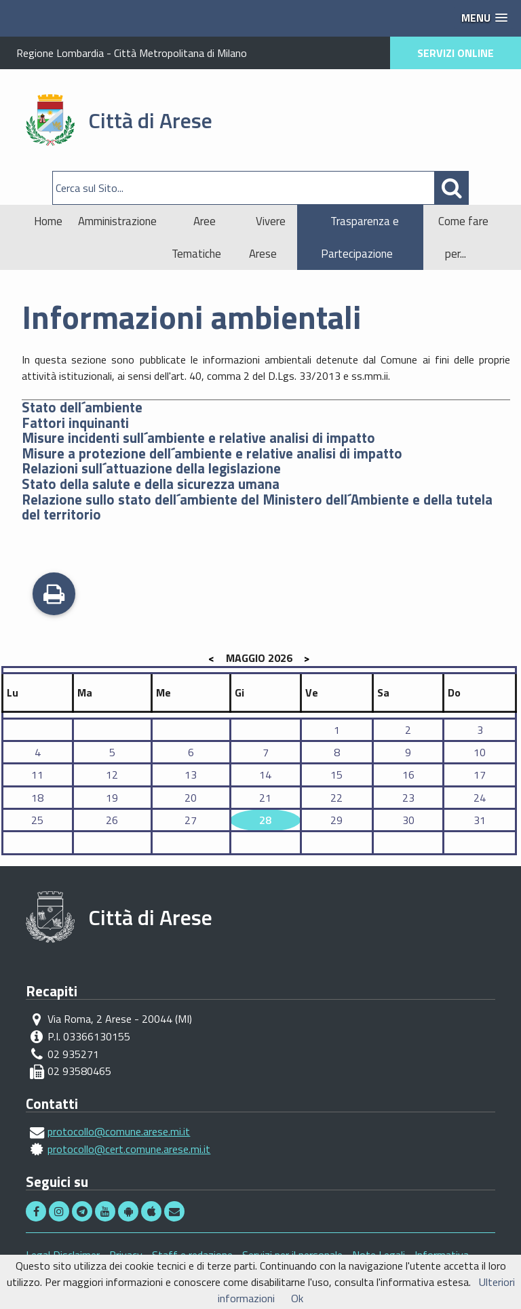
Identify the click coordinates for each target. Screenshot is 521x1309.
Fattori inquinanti (75, 422)
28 (265, 820)
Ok (297, 1298)
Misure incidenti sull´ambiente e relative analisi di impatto (198, 437)
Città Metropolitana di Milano (180, 53)
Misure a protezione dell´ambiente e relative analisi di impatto (212, 453)
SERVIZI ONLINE (455, 53)
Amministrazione (117, 221)
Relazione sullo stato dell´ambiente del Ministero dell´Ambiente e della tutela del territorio (257, 507)
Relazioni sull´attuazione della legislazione (151, 468)
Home (48, 221)
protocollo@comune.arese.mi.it (118, 1131)
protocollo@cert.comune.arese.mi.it (128, 1149)
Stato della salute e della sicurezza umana (150, 483)
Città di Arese (150, 120)
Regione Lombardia (60, 53)
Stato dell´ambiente (82, 407)
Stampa (54, 595)
